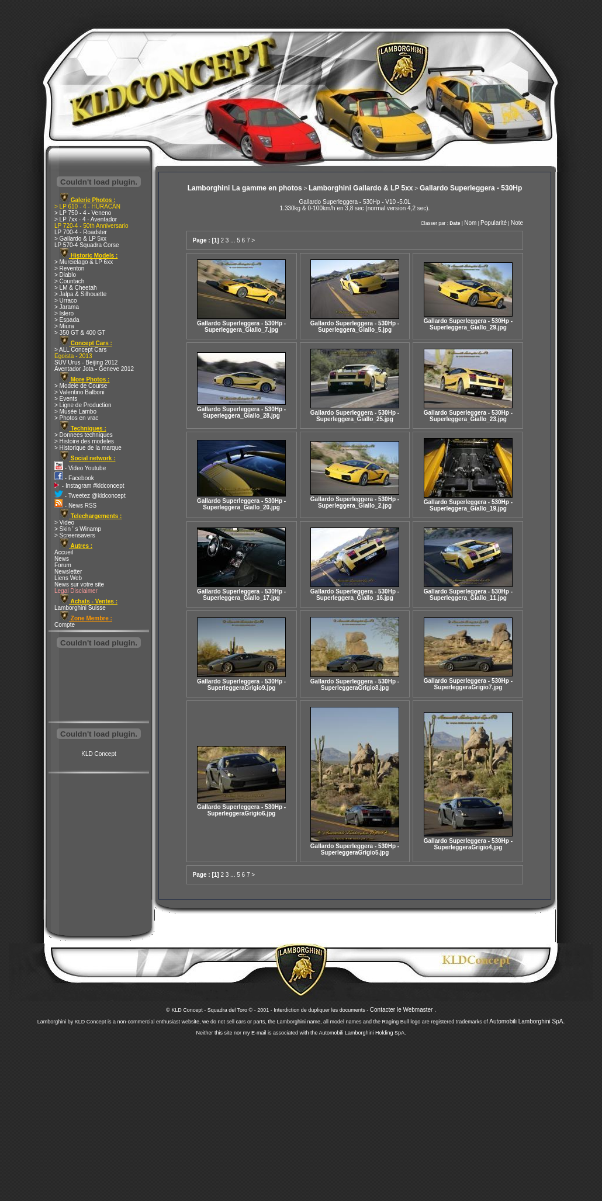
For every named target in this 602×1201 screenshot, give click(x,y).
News (61, 559)
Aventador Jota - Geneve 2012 (94, 369)
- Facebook (74, 478)
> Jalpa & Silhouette (80, 294)
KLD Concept (98, 754)
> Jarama (66, 307)
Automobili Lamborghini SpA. (527, 1021)
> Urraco (65, 300)
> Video (64, 522)
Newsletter (68, 571)
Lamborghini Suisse (80, 608)
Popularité (493, 223)
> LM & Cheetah (75, 287)
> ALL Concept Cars (80, 349)
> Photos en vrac (76, 418)
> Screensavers (74, 535)
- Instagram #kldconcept (89, 486)
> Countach (69, 281)
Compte (64, 625)
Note (517, 223)
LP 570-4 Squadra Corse (86, 245)
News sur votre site (79, 584)
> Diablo (65, 275)
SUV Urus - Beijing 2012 (85, 362)
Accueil (63, 552)
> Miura (64, 326)
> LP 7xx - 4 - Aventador (85, 219)
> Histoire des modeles (84, 441)
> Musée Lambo (75, 411)
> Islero (64, 313)
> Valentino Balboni (79, 392)
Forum (62, 565)
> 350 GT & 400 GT (79, 332)
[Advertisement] (99, 685)
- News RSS (75, 505)
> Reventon (69, 268)
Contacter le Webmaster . (403, 1009)
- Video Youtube (80, 468)
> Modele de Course (80, 386)
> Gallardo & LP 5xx (80, 238)
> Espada (66, 320)
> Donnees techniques (83, 435)
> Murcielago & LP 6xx (83, 262)
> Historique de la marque (88, 448)
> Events (65, 398)
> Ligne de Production (83, 405)
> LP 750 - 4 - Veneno (82, 213)
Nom (470, 223)
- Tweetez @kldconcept (90, 495)
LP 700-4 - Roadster (80, 232)
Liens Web (68, 578)
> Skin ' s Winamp (77, 529)
